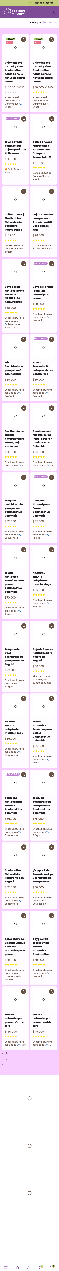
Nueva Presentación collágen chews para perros (43, 368)
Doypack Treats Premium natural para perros (43, 292)
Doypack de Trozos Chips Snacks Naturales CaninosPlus (41, 946)
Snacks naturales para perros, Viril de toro (15, 1020)
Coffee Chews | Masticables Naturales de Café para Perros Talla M (42, 149)
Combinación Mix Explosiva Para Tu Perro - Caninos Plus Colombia (42, 438)
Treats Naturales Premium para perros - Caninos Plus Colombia (14, 582)
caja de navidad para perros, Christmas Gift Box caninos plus (43, 222)
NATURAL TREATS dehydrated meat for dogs (42, 578)
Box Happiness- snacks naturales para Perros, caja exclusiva (15, 438)
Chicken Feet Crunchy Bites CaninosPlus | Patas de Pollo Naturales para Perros (43, 72)
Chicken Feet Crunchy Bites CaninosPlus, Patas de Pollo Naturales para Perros (15, 72)
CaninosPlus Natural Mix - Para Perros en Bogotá (14, 875)
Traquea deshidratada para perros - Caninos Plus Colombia (14, 508)
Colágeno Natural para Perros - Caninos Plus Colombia (41, 508)
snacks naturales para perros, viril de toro (43, 1020)
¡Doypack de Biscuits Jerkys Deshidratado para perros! (43, 875)
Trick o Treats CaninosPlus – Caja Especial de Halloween (15, 147)
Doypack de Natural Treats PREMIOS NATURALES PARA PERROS (14, 294)
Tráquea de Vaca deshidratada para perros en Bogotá (14, 656)
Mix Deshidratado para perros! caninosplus (14, 368)
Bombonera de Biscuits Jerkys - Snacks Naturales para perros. (15, 946)
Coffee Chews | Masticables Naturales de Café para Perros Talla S (14, 222)
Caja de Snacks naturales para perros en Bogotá (43, 654)
